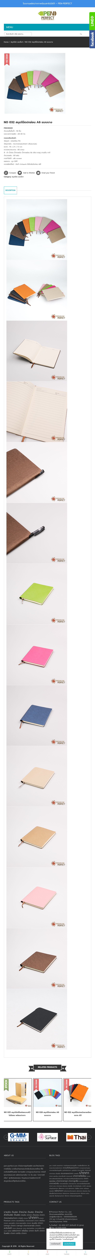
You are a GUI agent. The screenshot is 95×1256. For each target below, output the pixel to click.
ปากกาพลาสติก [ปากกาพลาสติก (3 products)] (21, 1223)
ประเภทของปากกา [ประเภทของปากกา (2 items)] (67, 1173)
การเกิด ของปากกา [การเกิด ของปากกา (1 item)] (57, 1166)
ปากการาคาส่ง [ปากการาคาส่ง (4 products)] (29, 1225)
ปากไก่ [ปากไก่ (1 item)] (84, 1186)
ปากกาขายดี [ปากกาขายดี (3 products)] (29, 1220)
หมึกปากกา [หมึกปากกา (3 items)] (59, 1190)
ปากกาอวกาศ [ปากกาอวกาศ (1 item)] (72, 1184)
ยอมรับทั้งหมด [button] (69, 1244)
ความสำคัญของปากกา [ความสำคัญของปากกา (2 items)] (71, 1168)
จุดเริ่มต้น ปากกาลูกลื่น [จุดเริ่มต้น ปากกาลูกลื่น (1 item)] (78, 1170)
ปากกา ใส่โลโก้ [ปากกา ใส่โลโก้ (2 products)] (8, 1231)
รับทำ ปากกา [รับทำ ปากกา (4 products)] (40, 1230)
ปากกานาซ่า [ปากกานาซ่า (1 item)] (69, 1176)
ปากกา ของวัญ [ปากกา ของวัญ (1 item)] (53, 1176)
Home (6, 42)
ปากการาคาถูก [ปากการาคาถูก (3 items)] (62, 1181)
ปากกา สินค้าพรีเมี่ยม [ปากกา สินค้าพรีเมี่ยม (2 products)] (28, 1228)
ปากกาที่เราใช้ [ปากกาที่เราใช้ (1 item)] (62, 1176)
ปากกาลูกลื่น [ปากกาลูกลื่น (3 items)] (73, 1181)
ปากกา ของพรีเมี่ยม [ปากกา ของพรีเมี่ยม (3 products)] (18, 1220)
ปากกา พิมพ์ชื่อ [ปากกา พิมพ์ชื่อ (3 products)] (32, 1223)
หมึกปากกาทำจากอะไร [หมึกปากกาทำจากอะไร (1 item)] (70, 1191)
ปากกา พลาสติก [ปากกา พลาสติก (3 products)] (9, 1223)
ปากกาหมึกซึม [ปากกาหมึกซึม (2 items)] (54, 1183)
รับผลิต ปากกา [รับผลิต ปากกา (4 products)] (10, 1233)
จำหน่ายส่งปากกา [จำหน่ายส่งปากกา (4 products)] (11, 1218)
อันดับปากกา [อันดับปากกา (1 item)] (66, 1193)
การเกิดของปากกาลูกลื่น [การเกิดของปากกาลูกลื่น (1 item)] (70, 1166)
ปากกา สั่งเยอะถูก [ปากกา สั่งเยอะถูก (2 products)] (17, 1228)
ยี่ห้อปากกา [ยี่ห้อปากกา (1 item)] (62, 1188)
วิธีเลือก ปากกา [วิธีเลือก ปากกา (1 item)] (79, 1188)
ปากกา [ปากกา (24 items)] (84, 1172)
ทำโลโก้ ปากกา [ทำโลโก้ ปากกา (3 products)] (23, 1218)
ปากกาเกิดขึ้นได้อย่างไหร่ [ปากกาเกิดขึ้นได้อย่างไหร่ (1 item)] (83, 1184)
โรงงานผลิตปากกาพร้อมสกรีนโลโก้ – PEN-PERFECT (47, 3)
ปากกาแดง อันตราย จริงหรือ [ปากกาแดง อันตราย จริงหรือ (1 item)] (64, 1186)
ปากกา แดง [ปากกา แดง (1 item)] (52, 1186)
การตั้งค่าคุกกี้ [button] (55, 1244)
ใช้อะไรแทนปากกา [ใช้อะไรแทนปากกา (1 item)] (59, 1196)
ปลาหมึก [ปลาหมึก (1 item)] (76, 1174)
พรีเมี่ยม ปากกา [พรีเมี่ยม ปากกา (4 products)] (28, 1230)
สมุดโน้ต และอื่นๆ (17, 42)
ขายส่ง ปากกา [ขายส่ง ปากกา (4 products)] (26, 1215)
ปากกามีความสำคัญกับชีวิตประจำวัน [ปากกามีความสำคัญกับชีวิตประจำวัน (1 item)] (73, 1179)
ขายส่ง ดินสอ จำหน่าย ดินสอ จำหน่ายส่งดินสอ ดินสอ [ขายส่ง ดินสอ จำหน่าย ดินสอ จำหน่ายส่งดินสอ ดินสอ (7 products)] (23, 1213)
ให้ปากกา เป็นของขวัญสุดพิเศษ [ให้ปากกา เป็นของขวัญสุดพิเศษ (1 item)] (73, 1196)
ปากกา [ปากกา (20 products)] (34, 1217)
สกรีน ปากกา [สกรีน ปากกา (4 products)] (21, 1233)
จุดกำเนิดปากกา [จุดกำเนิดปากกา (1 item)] (66, 1170)
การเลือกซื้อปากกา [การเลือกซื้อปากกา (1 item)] (82, 1166)
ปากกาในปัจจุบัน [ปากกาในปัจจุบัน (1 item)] (77, 1186)
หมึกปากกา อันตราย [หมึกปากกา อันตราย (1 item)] (81, 1191)
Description (10, 190)
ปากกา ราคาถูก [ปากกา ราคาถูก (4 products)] (17, 1225)
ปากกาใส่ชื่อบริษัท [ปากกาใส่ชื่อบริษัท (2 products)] (40, 1228)
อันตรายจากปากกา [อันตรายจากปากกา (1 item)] (75, 1193)
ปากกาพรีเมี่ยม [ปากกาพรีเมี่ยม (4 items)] (79, 1176)
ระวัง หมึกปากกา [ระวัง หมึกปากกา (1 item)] (69, 1188)
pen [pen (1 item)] (50, 1166)
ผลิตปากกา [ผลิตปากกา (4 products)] (16, 1230)
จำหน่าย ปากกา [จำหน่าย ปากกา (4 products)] (39, 1215)
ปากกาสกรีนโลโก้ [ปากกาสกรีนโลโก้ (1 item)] (83, 1181)
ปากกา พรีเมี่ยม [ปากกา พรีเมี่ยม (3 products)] (39, 1220)
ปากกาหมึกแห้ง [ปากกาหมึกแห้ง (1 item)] (64, 1184)
